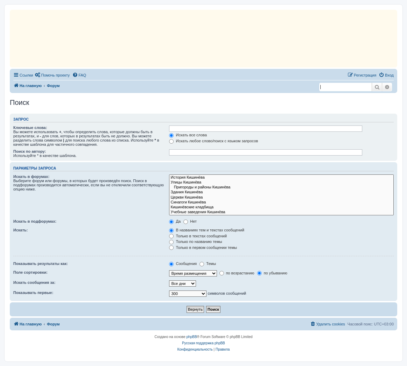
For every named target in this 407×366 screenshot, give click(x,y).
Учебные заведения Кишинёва (281, 212)
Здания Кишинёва (281, 192)
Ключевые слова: (30, 127)
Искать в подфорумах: (35, 221)
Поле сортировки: (30, 272)
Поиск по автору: (29, 151)
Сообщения (183, 263)
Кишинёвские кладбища (281, 207)
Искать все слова (188, 135)
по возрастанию (236, 273)
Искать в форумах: (31, 176)
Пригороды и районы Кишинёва (281, 187)
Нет (190, 221)
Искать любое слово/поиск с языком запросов (213, 141)
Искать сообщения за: (34, 282)
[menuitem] (52, 75)
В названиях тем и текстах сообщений (206, 230)
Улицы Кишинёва (281, 182)
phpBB (192, 337)
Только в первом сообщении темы (203, 247)
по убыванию (272, 273)
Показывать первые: (33, 292)
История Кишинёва (281, 177)
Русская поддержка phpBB (203, 343)
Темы (207, 263)
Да (175, 221)
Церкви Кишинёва (281, 197)
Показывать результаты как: (40, 263)
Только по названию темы (195, 241)
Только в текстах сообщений (198, 236)
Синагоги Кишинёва (281, 202)
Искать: (20, 230)
